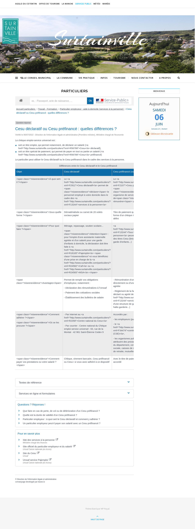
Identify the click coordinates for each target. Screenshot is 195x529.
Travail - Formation (48, 109)
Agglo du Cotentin (26, 3)
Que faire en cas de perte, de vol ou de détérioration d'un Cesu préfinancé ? (61, 411)
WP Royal (105, 508)
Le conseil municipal (37, 77)
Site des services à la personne (40, 440)
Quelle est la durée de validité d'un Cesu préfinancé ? (50, 415)
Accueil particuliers (26, 109)
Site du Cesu (31, 453)
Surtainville (97, 38)
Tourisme (119, 77)
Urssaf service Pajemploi (37, 460)
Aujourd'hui (159, 103)
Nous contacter (142, 77)
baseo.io (41, 482)
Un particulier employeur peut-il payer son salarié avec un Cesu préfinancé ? (61, 423)
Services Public (83, 3)
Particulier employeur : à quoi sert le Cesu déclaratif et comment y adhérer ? (61, 419)
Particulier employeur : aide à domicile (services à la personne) (92, 109)
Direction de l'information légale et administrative (36, 479)
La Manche (67, 3)
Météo (97, 3)
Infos (104, 77)
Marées (106, 3)
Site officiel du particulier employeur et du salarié (49, 446)
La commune (65, 77)
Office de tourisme (49, 3)
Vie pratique (87, 77)
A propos (165, 77)
